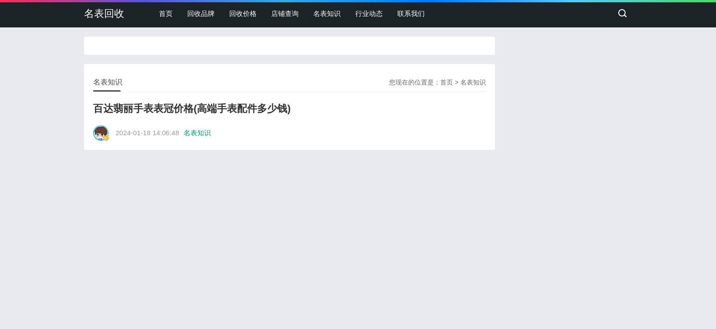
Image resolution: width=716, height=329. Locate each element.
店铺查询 (285, 13)
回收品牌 (201, 13)
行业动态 (369, 13)
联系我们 (411, 13)
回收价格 (243, 13)
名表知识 (327, 13)
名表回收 (104, 13)
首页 (166, 13)
